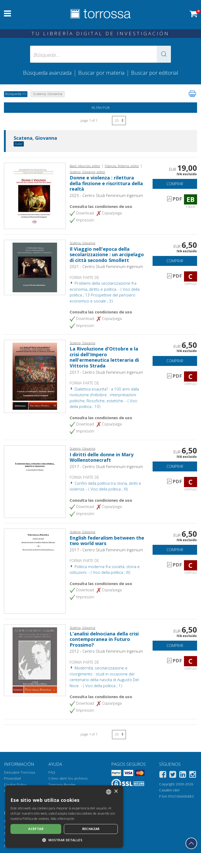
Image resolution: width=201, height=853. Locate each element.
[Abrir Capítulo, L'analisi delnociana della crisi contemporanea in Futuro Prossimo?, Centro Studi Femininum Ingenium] (35, 659)
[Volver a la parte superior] (191, 843)
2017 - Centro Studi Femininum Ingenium (106, 372)
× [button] (116, 791)
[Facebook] (162, 775)
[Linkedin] (182, 775)
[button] (164, 54)
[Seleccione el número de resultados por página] (119, 120)
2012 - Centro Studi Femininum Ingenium (106, 651)
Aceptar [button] (35, 829)
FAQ (51, 772)
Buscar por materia (101, 72)
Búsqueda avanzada (47, 72)
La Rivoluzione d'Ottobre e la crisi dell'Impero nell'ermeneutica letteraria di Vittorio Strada (104, 357)
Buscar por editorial (154, 72)
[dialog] (64, 816)
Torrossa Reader (62, 784)
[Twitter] (172, 775)
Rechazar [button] (91, 829)
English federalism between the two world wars (107, 541)
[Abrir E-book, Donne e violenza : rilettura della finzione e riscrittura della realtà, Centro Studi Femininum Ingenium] (35, 195)
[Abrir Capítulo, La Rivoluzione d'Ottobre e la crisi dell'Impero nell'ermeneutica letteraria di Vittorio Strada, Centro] (35, 375)
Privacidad (12, 778)
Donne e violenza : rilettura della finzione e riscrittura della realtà (106, 183)
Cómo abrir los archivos (67, 778)
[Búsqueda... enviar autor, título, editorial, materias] (100, 54)
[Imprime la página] (192, 94)
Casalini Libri (169, 790)
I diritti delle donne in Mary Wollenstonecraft (101, 457)
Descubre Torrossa (19, 772)
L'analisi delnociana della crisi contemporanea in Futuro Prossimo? (104, 639)
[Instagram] (192, 775)
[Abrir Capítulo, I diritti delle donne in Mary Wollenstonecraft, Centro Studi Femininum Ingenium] (35, 481)
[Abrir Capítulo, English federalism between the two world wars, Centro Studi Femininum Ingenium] (35, 570)
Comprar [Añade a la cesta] (174, 183)
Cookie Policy (15, 784)
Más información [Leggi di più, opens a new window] (63, 818)
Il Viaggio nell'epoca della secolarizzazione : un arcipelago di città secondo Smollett (107, 254)
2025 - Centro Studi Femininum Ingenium (106, 195)
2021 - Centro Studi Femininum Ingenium (106, 266)
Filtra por (101, 107)
